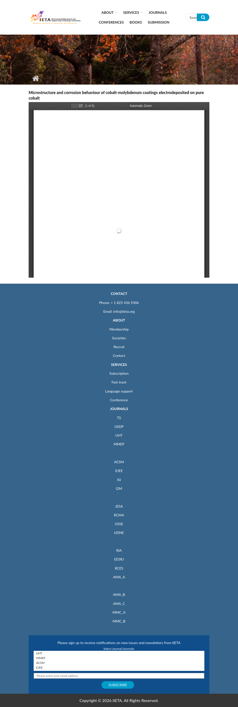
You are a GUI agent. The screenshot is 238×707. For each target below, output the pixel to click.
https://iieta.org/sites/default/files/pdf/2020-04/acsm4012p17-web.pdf (119, 190)
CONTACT (119, 293)
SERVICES (119, 364)
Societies (119, 338)
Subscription (119, 373)
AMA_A (119, 577)
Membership (119, 329)
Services (131, 12)
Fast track (118, 382)
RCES (119, 568)
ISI (119, 480)
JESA (119, 506)
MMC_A (118, 612)
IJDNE (119, 532)
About (107, 12)
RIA (119, 550)
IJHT (119, 435)
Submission (158, 22)
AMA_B (119, 594)
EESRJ (119, 559)
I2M (119, 488)
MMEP (119, 444)
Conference (119, 400)
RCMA (119, 515)
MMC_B (119, 621)
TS (119, 418)
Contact (119, 355)
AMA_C (119, 603)
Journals (158, 12)
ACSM (119, 462)
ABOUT (119, 320)
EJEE (119, 470)
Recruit (119, 347)
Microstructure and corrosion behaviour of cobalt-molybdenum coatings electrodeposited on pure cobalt (116, 95)
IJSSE (119, 524)
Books (136, 22)
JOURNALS (119, 409)
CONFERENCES (111, 22)
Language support (119, 391)
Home (35, 78)
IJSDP (119, 426)
